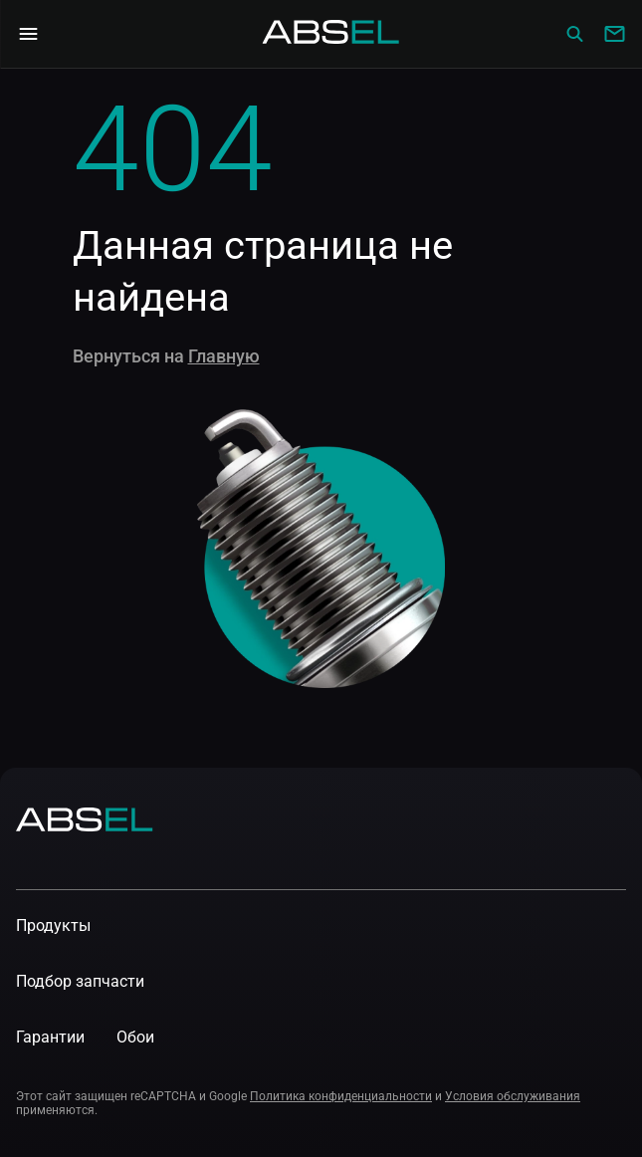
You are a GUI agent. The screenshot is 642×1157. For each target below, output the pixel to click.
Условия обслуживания (512, 1096)
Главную (224, 356)
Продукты (53, 925)
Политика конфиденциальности (341, 1096)
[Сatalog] (574, 34)
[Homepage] (331, 34)
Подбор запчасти (80, 981)
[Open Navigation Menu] (28, 34)
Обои (135, 1037)
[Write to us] (614, 34)
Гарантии (50, 1037)
